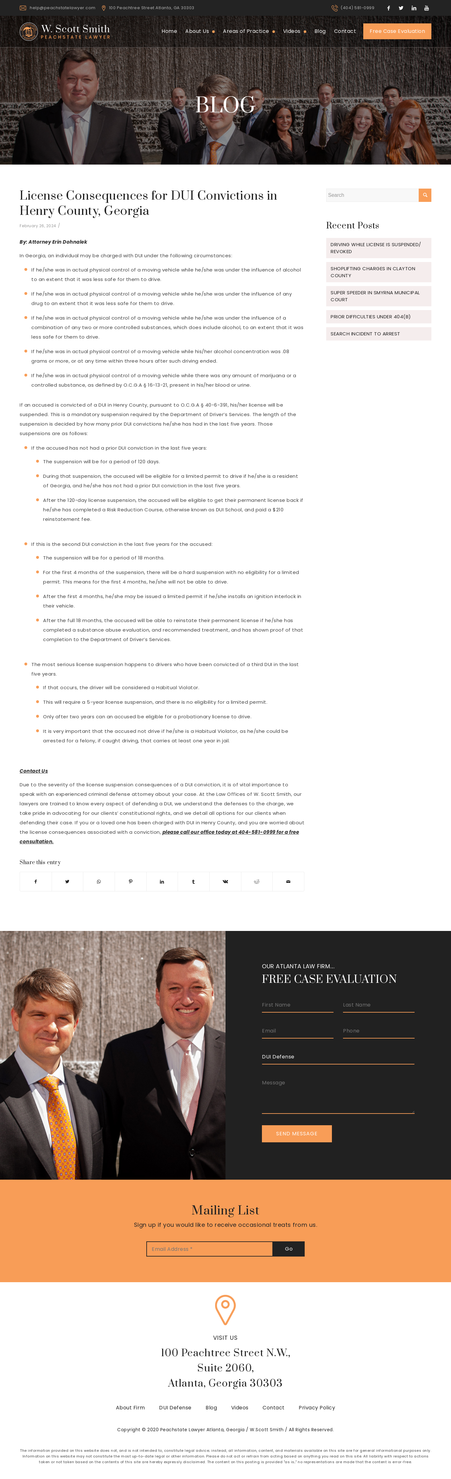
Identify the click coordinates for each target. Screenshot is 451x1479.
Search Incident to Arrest (365, 333)
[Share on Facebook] (36, 881)
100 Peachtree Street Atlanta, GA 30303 (151, 8)
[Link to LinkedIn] (414, 8)
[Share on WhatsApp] (99, 881)
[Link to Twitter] (401, 8)
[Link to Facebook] (388, 8)
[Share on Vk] (225, 881)
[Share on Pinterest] (130, 881)
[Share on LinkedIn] (162, 881)
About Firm (130, 1407)
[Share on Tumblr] (193, 881)
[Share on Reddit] (257, 881)
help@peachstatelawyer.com (63, 8)
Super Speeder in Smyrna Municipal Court (375, 296)
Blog (211, 1407)
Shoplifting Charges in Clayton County (373, 272)
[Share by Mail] (288, 881)
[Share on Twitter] (67, 881)
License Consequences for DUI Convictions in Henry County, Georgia (148, 203)
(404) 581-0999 (357, 8)
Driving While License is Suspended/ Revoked (376, 248)
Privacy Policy (317, 1407)
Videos (240, 1407)
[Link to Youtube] (426, 8)
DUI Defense (175, 1407)
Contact (274, 1407)
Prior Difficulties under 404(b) (371, 316)
